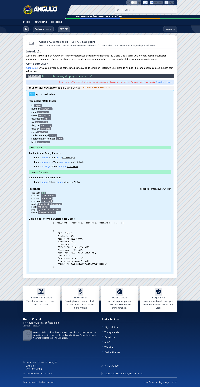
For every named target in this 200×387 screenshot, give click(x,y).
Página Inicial (110, 327)
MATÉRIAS (41, 21)
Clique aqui (32, 67)
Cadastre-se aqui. (164, 82)
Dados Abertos (111, 352)
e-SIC (106, 342)
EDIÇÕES (56, 21)
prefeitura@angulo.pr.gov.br (40, 373)
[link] (40, 9)
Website (107, 347)
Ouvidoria (108, 337)
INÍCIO (27, 21)
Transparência (110, 332)
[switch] (134, 2)
